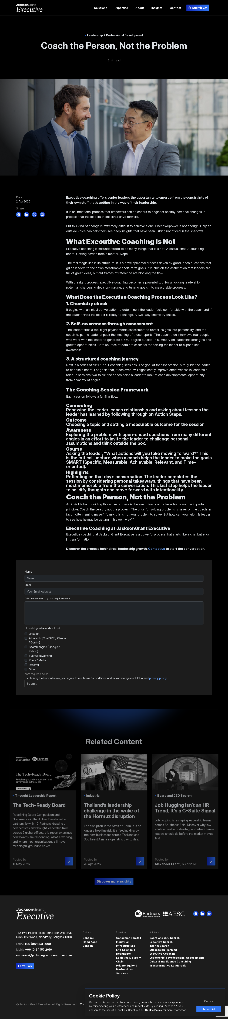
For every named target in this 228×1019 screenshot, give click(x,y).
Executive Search (161, 942)
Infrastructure (125, 945)
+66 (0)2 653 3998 (38, 944)
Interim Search (159, 945)
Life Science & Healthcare (125, 951)
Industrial (122, 942)
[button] (100, 8)
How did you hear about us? (42, 628)
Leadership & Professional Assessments (176, 957)
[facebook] (18, 214)
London (88, 945)
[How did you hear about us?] (26, 633)
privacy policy (158, 678)
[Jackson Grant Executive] (29, 8)
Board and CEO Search (164, 938)
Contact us (156, 549)
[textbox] (114, 578)
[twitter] (34, 214)
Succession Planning (163, 949)
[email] (42, 214)
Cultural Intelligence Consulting (170, 961)
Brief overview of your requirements (47, 598)
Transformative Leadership (167, 965)
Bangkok (88, 938)
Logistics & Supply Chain (128, 959)
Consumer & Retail (128, 938)
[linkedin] (26, 214)
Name (28, 571)
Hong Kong (90, 942)
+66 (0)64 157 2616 (38, 949)
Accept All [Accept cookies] (209, 1009)
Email (28, 585)
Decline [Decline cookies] (208, 1001)
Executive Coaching (162, 953)
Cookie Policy (153, 1010)
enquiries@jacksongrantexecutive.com (44, 955)
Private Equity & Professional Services (126, 969)
